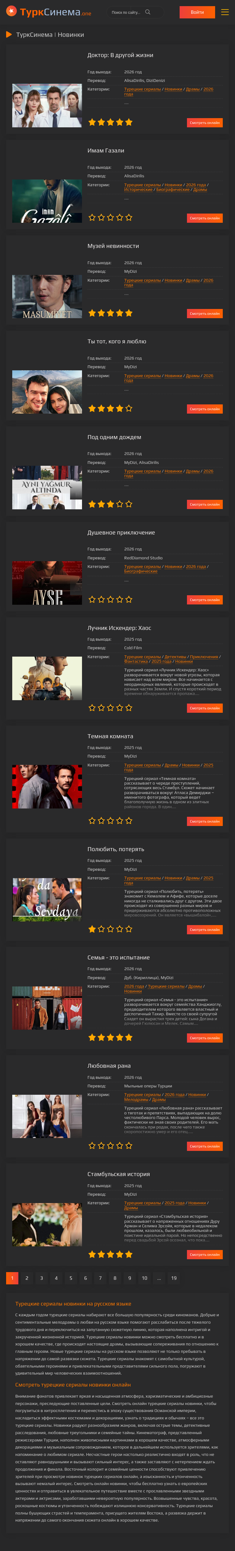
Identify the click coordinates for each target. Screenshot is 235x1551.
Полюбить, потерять (99, 838)
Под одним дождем (98, 435)
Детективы (158, 654)
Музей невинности (96, 245)
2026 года (196, 91)
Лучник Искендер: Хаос (103, 625)
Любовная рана (92, 1045)
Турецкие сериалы (125, 91)
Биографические (126, 189)
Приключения (187, 654)
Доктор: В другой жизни (104, 55)
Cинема (55, 11)
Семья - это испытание (102, 942)
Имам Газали (89, 150)
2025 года (144, 659)
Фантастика (119, 659)
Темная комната (94, 734)
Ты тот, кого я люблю (100, 340)
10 (144, 1254)
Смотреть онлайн (205, 122)
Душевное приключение (105, 530)
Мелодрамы (204, 1074)
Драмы (176, 91)
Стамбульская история (102, 1154)
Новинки (156, 91)
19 (174, 1254)
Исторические (206, 184)
